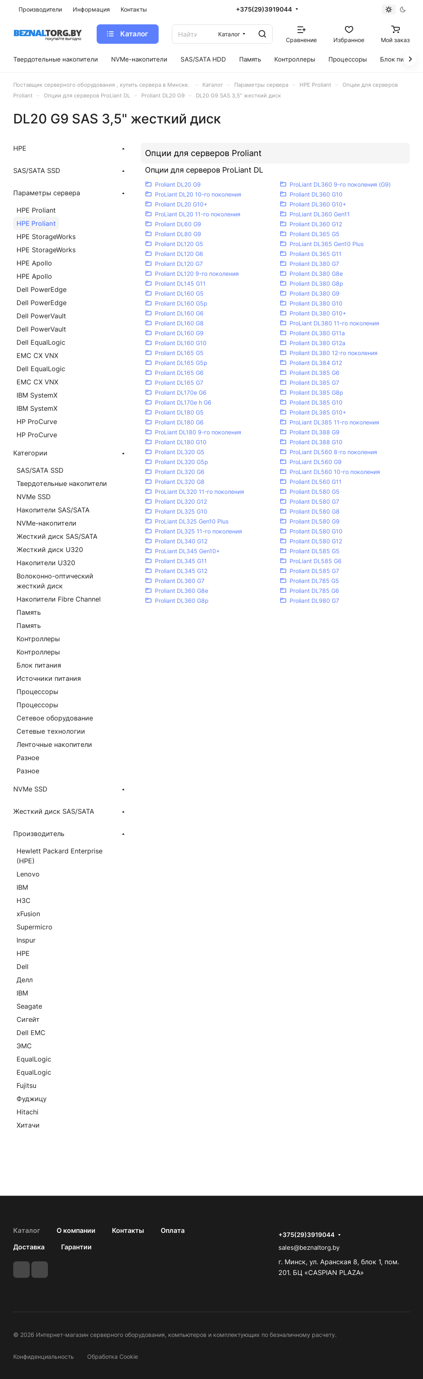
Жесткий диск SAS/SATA (57, 536)
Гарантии (76, 1247)
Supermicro (34, 927)
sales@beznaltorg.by (309, 1247)
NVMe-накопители (46, 523)
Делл (25, 980)
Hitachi (27, 1112)
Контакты (128, 1230)
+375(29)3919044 (264, 9)
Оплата (173, 1230)
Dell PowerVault (41, 316)
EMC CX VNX (37, 355)
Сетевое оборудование (55, 718)
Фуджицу (32, 1099)
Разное (28, 757)
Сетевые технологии (51, 731)
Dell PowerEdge (42, 289)
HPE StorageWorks (46, 236)
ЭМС (24, 1046)
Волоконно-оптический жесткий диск (55, 581)
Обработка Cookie (112, 1356)
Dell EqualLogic (41, 342)
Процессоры (37, 691)
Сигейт (28, 1019)
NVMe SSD (34, 497)
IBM (22, 887)
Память (29, 612)
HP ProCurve (37, 421)
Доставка (29, 1247)
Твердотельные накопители (62, 483)
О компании (76, 1230)
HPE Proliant (36, 210)
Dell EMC (31, 1032)
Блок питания (39, 665)
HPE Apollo (34, 263)
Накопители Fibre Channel (59, 599)
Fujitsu (26, 1085)
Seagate (29, 1006)
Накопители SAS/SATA (53, 510)
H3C (24, 900)
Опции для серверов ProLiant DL (204, 170)
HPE (23, 953)
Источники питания (49, 678)
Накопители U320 (46, 563)
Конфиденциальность (43, 1356)
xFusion (28, 914)
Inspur (26, 940)
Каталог (26, 1230)
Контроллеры (38, 639)
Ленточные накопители (54, 744)
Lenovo (28, 874)
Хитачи (28, 1125)
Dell (23, 966)
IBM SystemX (37, 395)
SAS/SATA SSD (40, 470)
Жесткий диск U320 (50, 549)
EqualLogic (34, 1059)
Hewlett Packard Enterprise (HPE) (59, 856)
